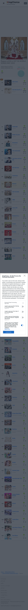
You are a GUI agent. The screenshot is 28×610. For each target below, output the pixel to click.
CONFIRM (8, 332)
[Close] (25, 276)
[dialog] (14, 305)
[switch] (22, 306)
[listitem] (14, 303)
